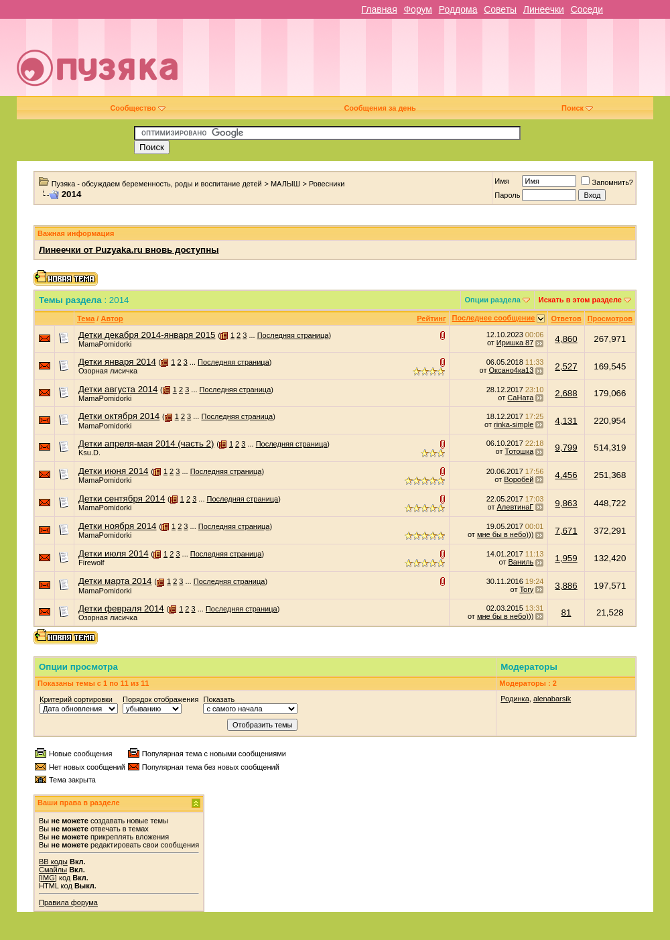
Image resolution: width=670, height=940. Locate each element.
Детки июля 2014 (113, 553)
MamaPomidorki (104, 344)
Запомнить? (607, 182)
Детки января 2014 (117, 362)
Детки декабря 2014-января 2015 (146, 335)
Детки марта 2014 (115, 581)
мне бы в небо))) (505, 534)
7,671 (566, 531)
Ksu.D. (89, 453)
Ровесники (327, 184)
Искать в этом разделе (580, 300)
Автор (111, 318)
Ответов (566, 318)
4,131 (566, 421)
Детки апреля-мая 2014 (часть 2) (146, 443)
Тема (85, 318)
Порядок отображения (160, 699)
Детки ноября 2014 (117, 526)
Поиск (577, 108)
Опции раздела (493, 300)
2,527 (566, 366)
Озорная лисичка (107, 371)
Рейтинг (431, 318)
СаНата (520, 398)
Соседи (587, 9)
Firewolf (91, 563)
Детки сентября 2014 (121, 498)
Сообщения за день (379, 108)
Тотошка (519, 451)
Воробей (518, 479)
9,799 (566, 448)
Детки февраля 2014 (121, 608)
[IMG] (48, 878)
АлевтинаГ (515, 507)
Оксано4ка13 (511, 370)
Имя (501, 181)
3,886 (566, 586)
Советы (500, 9)
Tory (527, 589)
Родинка (514, 699)
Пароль (507, 195)
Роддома (458, 9)
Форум (417, 9)
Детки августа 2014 (117, 389)
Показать (218, 699)
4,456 (566, 475)
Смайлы (53, 870)
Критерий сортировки (76, 699)
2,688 (566, 393)
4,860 (566, 339)
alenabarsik (552, 699)
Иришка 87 (514, 343)
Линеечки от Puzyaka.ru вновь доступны (129, 250)
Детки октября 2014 (118, 416)
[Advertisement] (467, 62)
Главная (379, 9)
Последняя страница (293, 335)
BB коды (53, 862)
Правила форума (68, 902)
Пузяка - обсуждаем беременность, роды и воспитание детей (157, 184)
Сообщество (137, 108)
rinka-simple (513, 424)
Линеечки (543, 9)
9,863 (566, 503)
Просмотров (610, 318)
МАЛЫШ (285, 184)
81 (566, 612)
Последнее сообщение (493, 318)
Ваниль (521, 562)
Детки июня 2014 (113, 471)
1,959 (566, 558)
